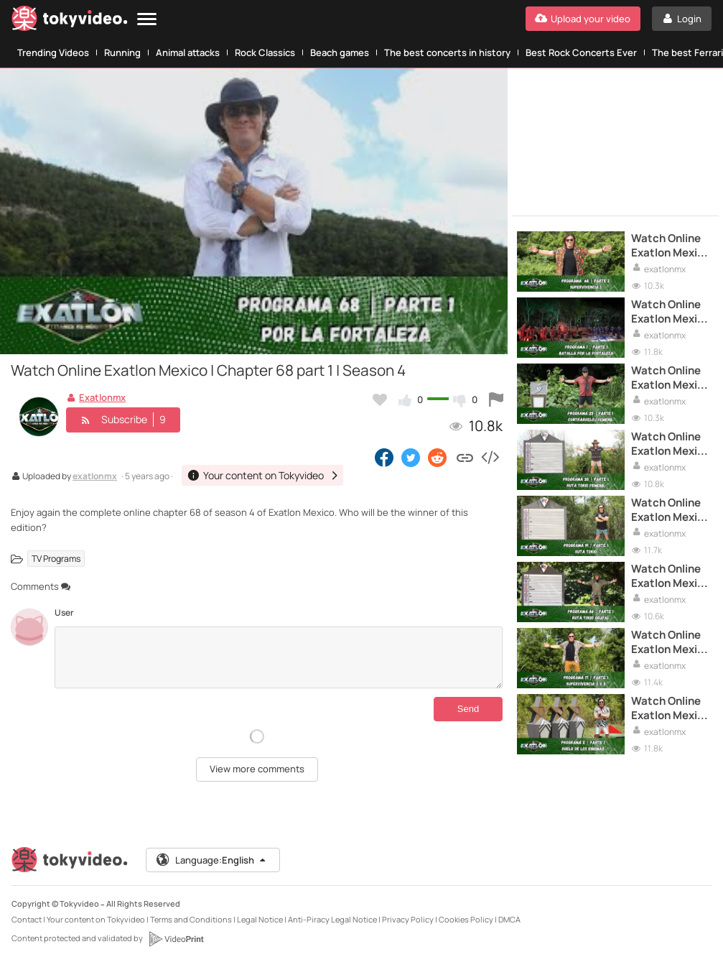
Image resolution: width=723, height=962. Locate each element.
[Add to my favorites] (380, 399)
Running (122, 52)
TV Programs (56, 558)
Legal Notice (260, 919)
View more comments (257, 768)
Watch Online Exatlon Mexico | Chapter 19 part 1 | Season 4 (670, 510)
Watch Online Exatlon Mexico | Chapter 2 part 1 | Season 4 (670, 708)
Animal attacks (188, 52)
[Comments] (279, 657)
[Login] (682, 18)
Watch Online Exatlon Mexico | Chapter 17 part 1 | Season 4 (670, 642)
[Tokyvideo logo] (69, 21)
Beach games (339, 52)
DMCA (509, 919)
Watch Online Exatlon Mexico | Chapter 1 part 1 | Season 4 (670, 312)
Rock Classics (265, 52)
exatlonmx (95, 477)
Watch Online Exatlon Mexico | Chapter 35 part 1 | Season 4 (670, 378)
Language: (212, 860)
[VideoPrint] (176, 939)
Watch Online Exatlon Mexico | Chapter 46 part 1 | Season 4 (670, 576)
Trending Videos (53, 52)
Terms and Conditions (191, 919)
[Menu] (147, 19)
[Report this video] (496, 399)
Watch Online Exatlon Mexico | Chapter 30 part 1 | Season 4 (670, 444)
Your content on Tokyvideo (96, 919)
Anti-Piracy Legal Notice (332, 919)
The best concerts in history (447, 52)
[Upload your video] (583, 18)
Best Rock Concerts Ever (581, 52)
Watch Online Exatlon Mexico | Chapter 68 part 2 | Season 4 (670, 246)
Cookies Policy (466, 919)
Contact (26, 919)
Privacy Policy (408, 919)
